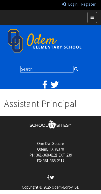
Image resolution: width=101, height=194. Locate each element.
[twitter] (55, 86)
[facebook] (46, 86)
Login (70, 4)
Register (88, 4)
